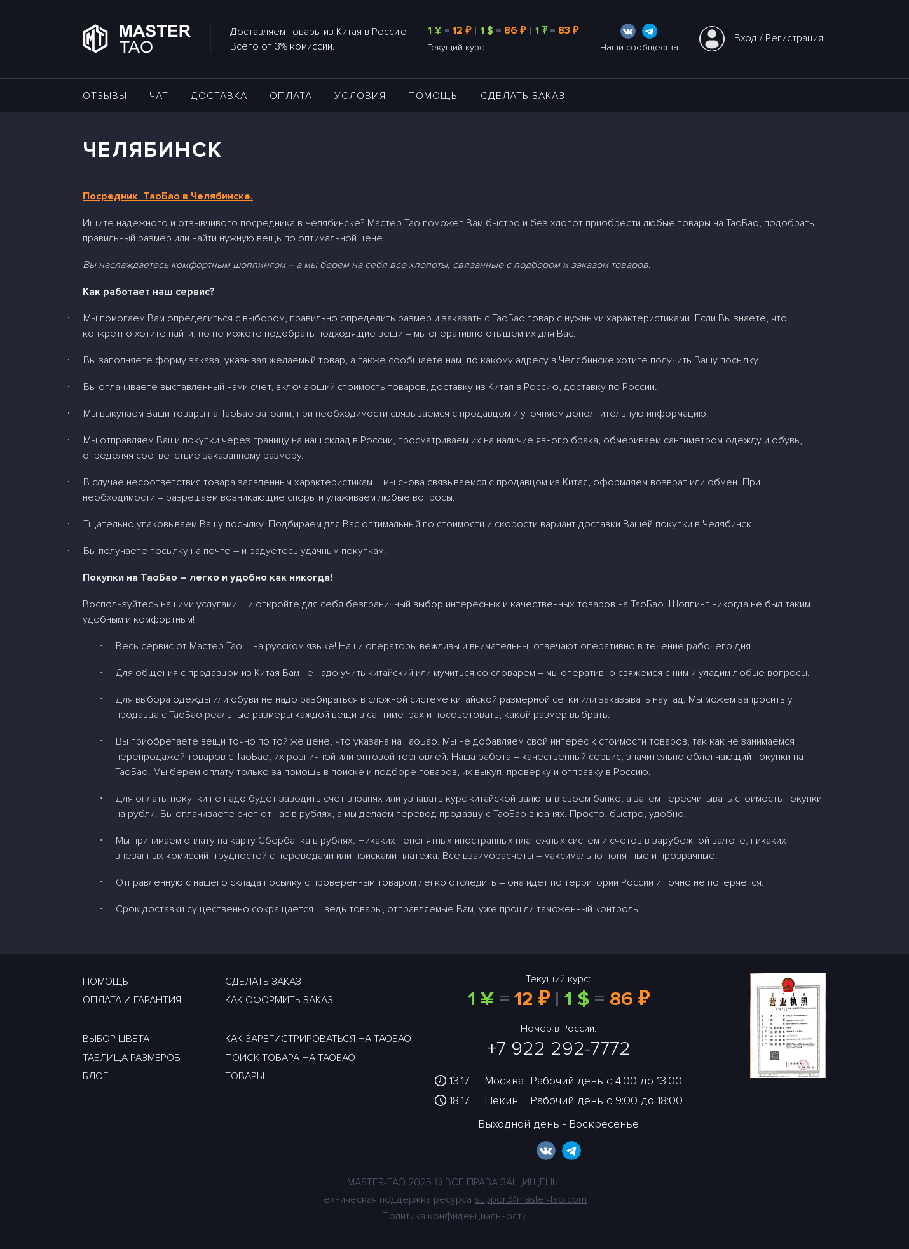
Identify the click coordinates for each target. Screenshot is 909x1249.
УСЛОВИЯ (360, 96)
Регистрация (794, 38)
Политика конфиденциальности (454, 1216)
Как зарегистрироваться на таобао (318, 1038)
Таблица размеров (132, 1057)
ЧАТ (158, 96)
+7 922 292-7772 (559, 1048)
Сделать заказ (523, 96)
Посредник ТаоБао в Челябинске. (168, 196)
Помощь (433, 96)
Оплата (291, 96)
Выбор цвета (116, 1038)
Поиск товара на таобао (290, 1057)
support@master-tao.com (531, 1199)
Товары (244, 1076)
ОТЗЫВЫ (105, 96)
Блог (95, 1076)
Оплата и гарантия (132, 1000)
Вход (745, 38)
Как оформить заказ (279, 1000)
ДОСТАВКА (219, 96)
